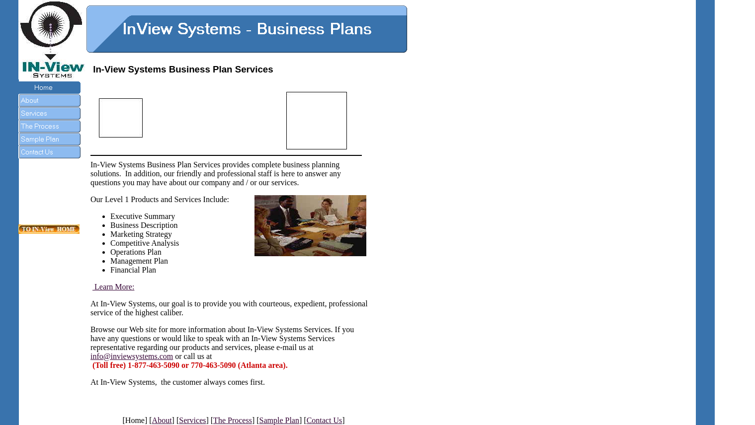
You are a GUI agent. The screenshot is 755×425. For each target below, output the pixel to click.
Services (192, 420)
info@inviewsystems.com (131, 356)
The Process (232, 420)
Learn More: (113, 287)
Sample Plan (279, 420)
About (162, 420)
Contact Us (324, 420)
